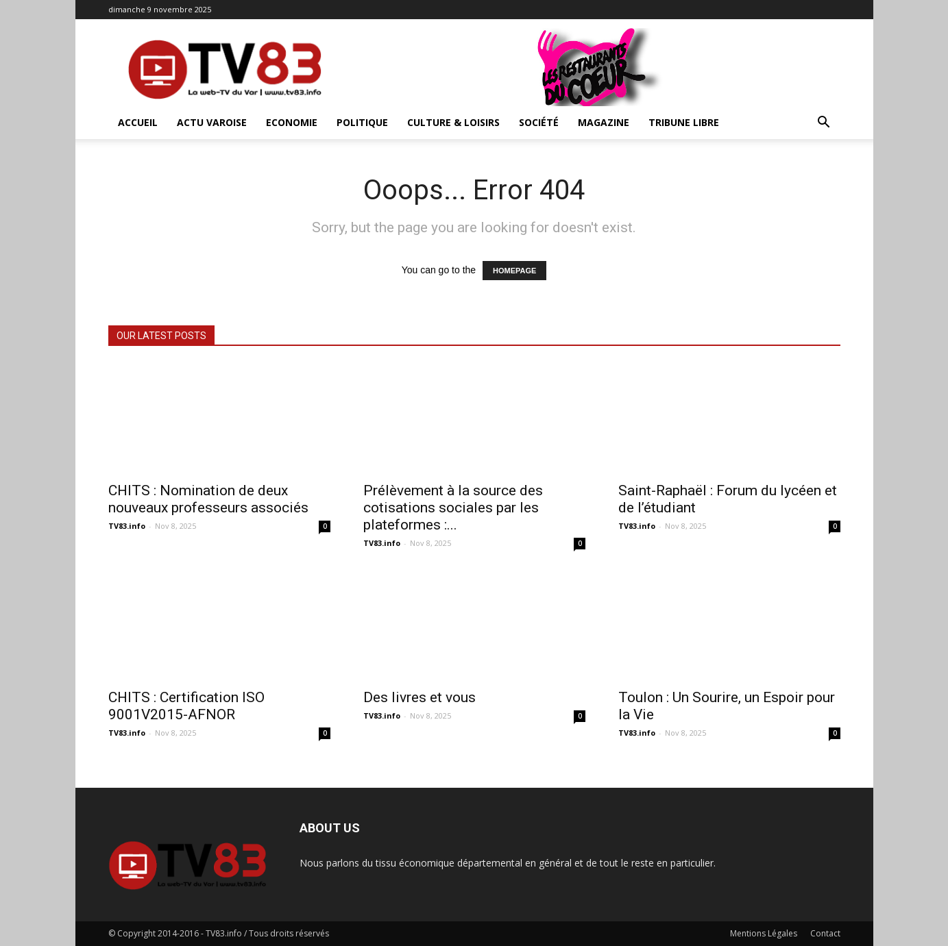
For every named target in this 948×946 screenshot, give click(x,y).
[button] (823, 123)
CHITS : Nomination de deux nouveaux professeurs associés (208, 499)
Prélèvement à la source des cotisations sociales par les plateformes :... (453, 507)
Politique (362, 122)
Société (539, 122)
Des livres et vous (419, 697)
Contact (825, 933)
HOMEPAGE (514, 270)
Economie (291, 122)
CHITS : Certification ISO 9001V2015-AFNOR (186, 706)
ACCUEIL (138, 122)
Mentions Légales (763, 933)
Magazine (603, 122)
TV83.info (126, 526)
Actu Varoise (212, 122)
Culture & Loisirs (453, 122)
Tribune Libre (683, 122)
